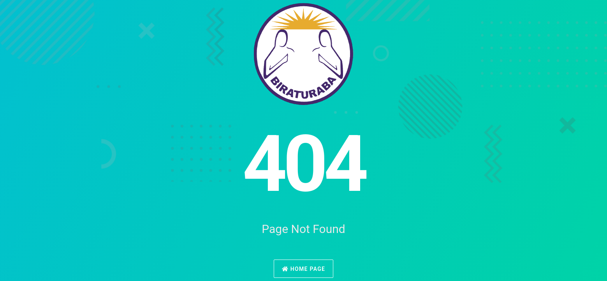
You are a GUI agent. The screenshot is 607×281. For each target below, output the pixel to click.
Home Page (303, 269)
